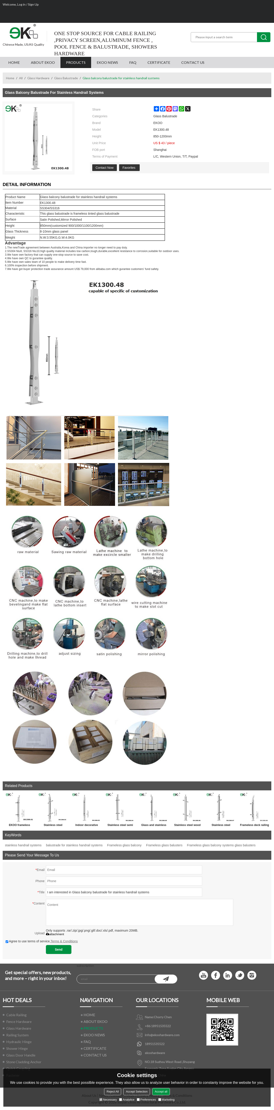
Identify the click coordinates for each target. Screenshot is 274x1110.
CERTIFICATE (159, 62)
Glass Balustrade (66, 78)
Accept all (161, 1091)
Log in (21, 4)
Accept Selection (137, 1091)
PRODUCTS (76, 62)
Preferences (146, 1099)
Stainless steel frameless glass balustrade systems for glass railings (53, 825)
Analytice (127, 1099)
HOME (14, 62)
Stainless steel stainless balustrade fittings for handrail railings (221, 825)
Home (10, 78)
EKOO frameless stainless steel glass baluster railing (19, 825)
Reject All (113, 1091)
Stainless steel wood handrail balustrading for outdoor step (187, 825)
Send (58, 949)
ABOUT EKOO (43, 62)
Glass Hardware (38, 78)
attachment (55, 934)
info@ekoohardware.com (162, 1035)
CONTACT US (192, 62)
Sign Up (33, 4)
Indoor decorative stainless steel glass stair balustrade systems (87, 825)
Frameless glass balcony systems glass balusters (221, 845)
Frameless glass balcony (124, 845)
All (21, 78)
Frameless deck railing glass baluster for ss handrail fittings (254, 825)
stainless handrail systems (23, 845)
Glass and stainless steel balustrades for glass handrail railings (154, 825)
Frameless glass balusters (164, 845)
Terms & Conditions (64, 941)
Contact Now (104, 167)
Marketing (166, 1099)
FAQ (132, 62)
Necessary (108, 1099)
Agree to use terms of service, (42, 941)
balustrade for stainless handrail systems (74, 845)
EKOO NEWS (107, 62)
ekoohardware (155, 1053)
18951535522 (155, 1044)
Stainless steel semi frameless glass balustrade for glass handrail (120, 825)
